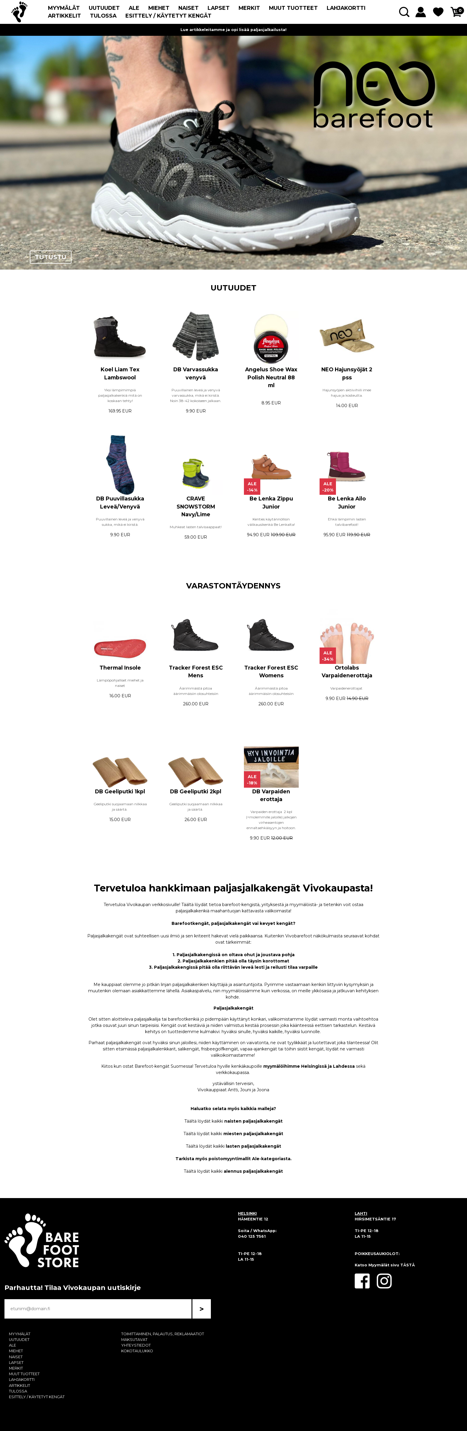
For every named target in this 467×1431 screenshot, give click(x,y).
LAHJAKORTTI (346, 8)
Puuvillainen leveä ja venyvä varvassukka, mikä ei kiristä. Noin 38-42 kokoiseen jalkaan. (195, 395)
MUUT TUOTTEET (293, 8)
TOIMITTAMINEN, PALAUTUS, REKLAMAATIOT (162, 1334)
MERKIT (249, 8)
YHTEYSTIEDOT (136, 1345)
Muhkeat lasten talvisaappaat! (196, 527)
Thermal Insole (120, 667)
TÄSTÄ (407, 1265)
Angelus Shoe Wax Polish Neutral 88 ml (271, 377)
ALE (134, 8)
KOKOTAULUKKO (137, 1351)
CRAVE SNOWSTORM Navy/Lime (196, 506)
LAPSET (219, 8)
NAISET (188, 8)
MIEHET (158, 8)
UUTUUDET (104, 8)
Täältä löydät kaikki (233, 1121)
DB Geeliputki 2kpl (195, 791)
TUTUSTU (50, 257)
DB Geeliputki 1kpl (120, 791)
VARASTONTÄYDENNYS (233, 585)
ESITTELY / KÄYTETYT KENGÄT (168, 16)
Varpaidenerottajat (346, 688)
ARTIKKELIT (64, 16)
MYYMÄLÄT (64, 8)
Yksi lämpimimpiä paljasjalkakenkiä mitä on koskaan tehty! (120, 395)
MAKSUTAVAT (134, 1339)
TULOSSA (103, 16)
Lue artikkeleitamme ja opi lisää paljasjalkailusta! (233, 29)
